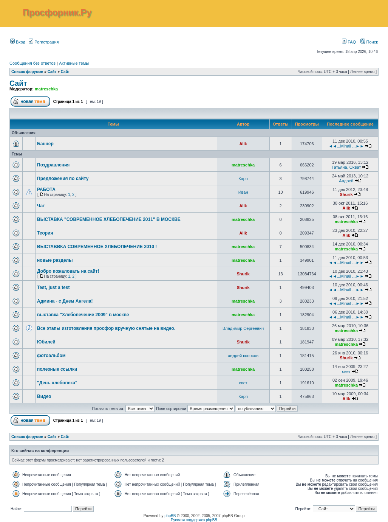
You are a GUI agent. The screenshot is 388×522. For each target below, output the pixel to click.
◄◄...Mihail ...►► (346, 146)
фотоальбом (51, 355)
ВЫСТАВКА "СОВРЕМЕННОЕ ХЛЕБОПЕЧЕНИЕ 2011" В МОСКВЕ (109, 219)
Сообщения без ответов (32, 63)
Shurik (346, 194)
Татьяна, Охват (346, 167)
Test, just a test (53, 287)
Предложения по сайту (63, 178)
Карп (243, 178)
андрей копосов (243, 355)
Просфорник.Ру (57, 12)
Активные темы (74, 63)
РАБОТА (46, 189)
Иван (243, 192)
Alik (243, 143)
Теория (45, 233)
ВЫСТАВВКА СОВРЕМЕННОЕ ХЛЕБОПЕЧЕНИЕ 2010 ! (97, 246)
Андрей (346, 181)
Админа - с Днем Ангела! (65, 301)
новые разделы (55, 260)
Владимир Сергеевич (243, 328)
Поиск (369, 42)
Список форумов (27, 72)
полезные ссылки (57, 369)
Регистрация (44, 42)
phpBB (170, 516)
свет (346, 371)
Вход (17, 42)
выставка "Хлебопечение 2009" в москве (83, 314)
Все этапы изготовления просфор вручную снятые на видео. (106, 328)
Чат (41, 205)
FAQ (349, 42)
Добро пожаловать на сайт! (68, 271)
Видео (44, 396)
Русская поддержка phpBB (194, 520)
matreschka (46, 89)
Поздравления (53, 165)
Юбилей (46, 342)
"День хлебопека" (57, 382)
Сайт (52, 72)
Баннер (45, 143)
